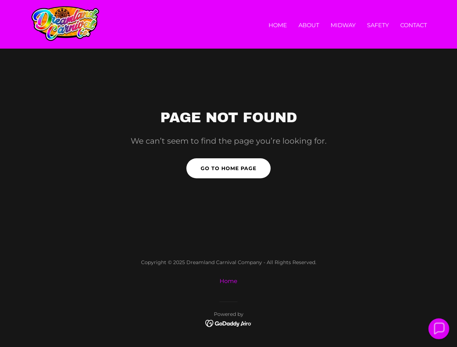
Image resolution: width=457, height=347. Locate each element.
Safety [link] (378, 25)
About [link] (308, 25)
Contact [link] (413, 25)
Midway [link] (343, 25)
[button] (438, 328)
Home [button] (228, 281)
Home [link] (277, 25)
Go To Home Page (228, 168)
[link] (65, 23)
